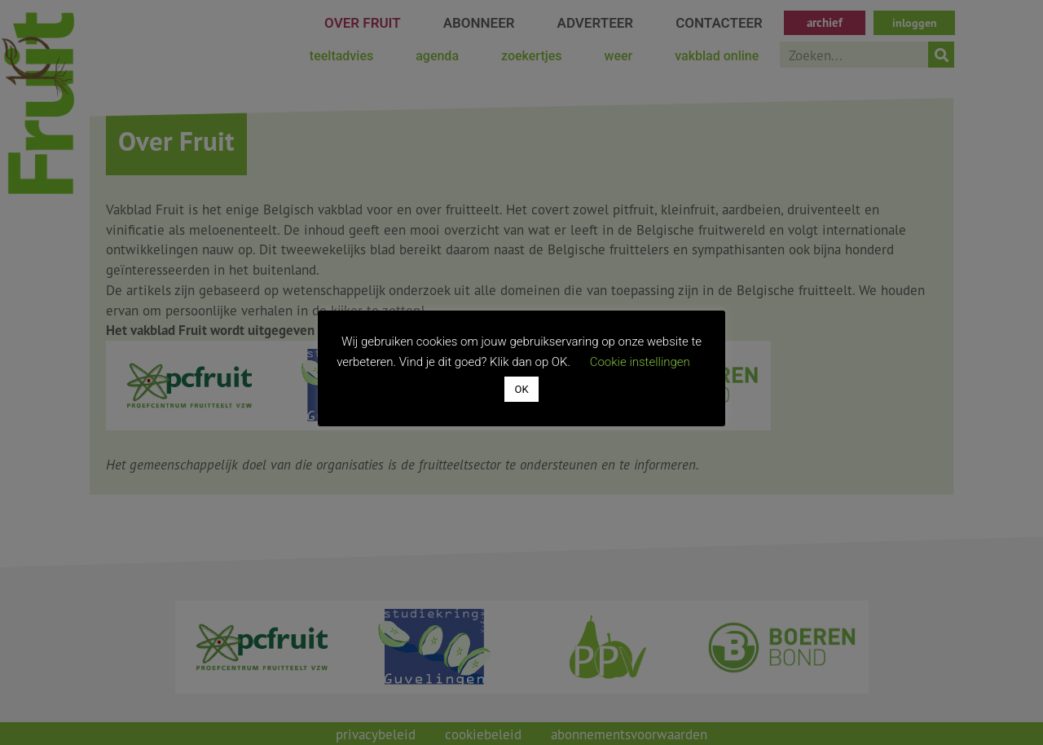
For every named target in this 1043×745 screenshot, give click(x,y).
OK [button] (521, 389)
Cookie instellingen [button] (640, 362)
